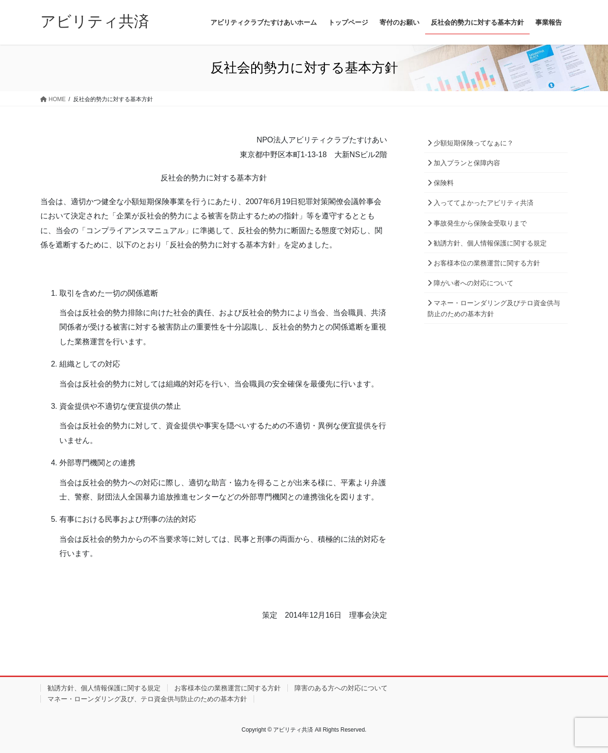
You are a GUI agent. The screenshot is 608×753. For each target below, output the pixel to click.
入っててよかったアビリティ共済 (480, 203)
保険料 (441, 183)
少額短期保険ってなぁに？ (470, 143)
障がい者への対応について (470, 283)
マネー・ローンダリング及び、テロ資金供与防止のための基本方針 (147, 699)
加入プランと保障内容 (464, 163)
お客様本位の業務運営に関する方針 (484, 263)
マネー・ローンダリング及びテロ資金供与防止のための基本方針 (494, 308)
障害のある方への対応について (341, 688)
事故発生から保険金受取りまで (477, 223)
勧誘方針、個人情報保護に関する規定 (487, 243)
